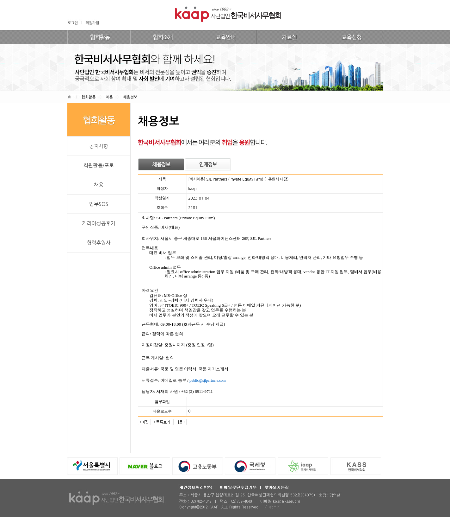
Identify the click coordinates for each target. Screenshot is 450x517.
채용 (98, 184)
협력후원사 (98, 242)
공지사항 (98, 146)
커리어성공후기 (98, 223)
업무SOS (98, 204)
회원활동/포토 (98, 165)
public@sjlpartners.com (207, 380)
